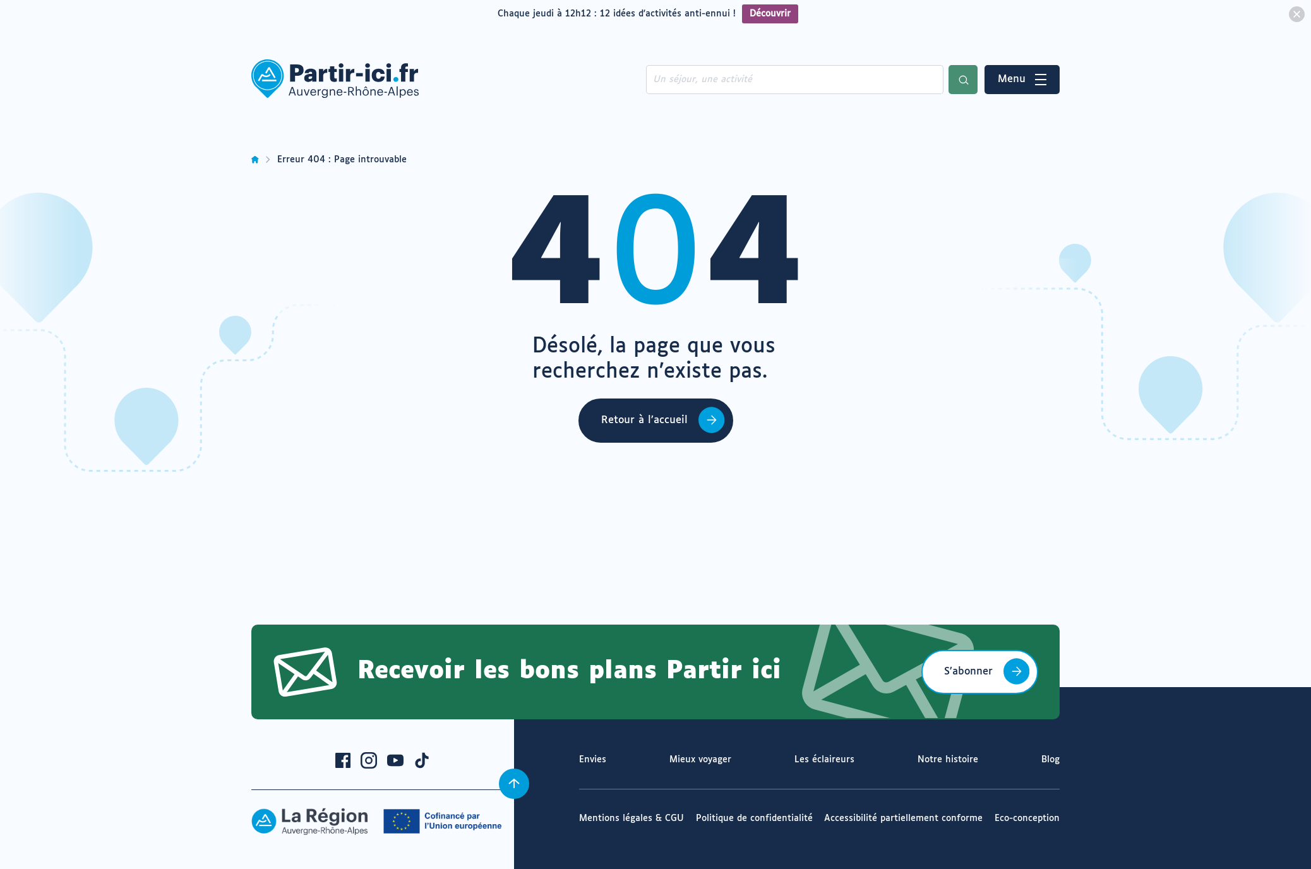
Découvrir (770, 13)
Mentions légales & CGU (631, 818)
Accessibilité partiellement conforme (903, 818)
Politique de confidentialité (754, 818)
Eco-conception (1027, 818)
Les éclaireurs (824, 759)
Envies (592, 759)
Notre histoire (948, 759)
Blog (1050, 759)
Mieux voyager (700, 759)
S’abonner (968, 671)
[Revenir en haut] (514, 784)
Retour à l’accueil (644, 420)
